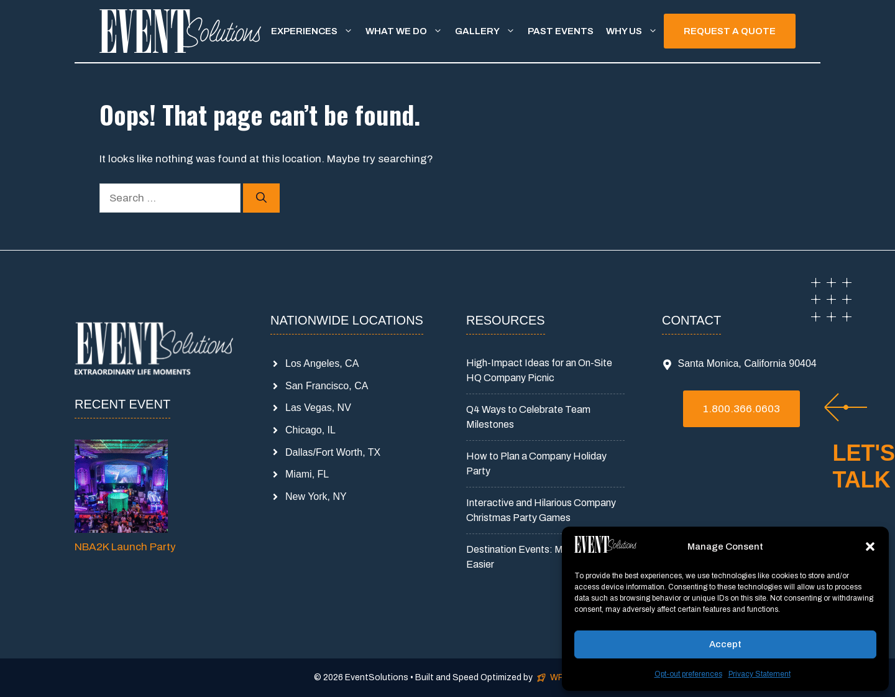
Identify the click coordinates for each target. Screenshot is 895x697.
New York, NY (316, 496)
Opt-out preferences (688, 674)
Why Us (635, 31)
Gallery (488, 31)
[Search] (261, 198)
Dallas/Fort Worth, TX (332, 452)
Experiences (315, 31)
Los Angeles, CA (322, 363)
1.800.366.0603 (741, 409)
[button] (870, 546)
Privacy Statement (759, 674)
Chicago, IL (310, 430)
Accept (725, 644)
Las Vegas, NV (318, 407)
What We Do (407, 31)
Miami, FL (307, 474)
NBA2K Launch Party (125, 547)
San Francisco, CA (326, 386)
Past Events (561, 31)
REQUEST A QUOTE (730, 31)
